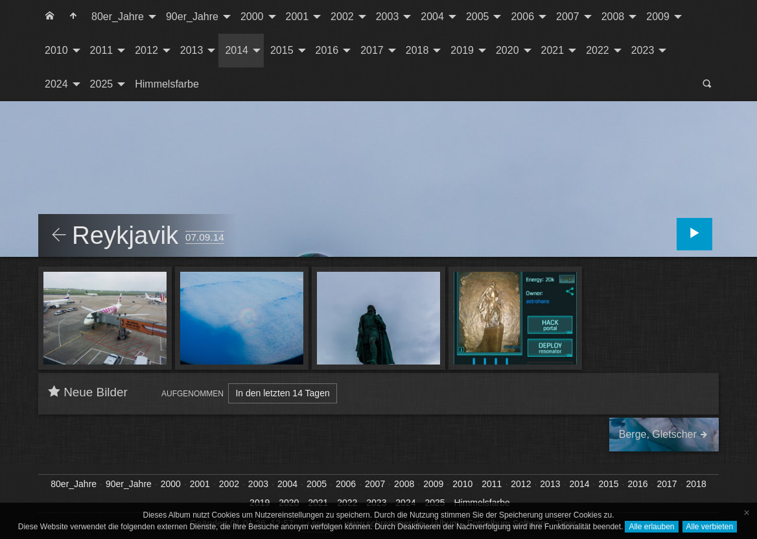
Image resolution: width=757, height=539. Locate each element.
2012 (146, 50)
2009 (658, 16)
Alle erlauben (651, 526)
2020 (507, 50)
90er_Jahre (192, 16)
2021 (553, 50)
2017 (372, 50)
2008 (613, 16)
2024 (56, 84)
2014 (236, 50)
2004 (432, 16)
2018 (417, 50)
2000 (252, 16)
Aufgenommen (192, 393)
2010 (56, 50)
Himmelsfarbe (167, 84)
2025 (101, 84)
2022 (597, 50)
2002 (342, 16)
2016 (327, 50)
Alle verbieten (710, 526)
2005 (477, 16)
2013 (192, 50)
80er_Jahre (117, 16)
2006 (522, 16)
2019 (462, 50)
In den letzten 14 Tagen (282, 393)
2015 (282, 50)
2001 (297, 16)
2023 (643, 50)
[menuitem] (50, 17)
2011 (101, 50)
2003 (387, 16)
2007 (567, 16)
